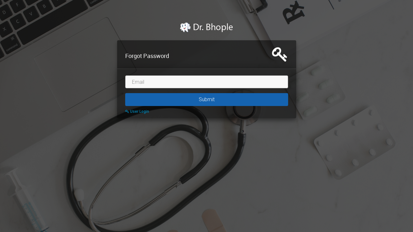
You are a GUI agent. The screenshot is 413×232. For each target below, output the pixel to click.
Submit (207, 99)
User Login (137, 111)
